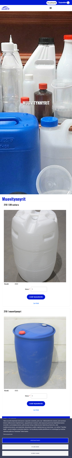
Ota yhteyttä (51, 3)
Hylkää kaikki (35, 447)
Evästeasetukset (35, 440)
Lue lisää (36, 303)
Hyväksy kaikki (35, 453)
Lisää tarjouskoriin (36, 297)
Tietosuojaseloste (7, 434)
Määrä (27, 289)
